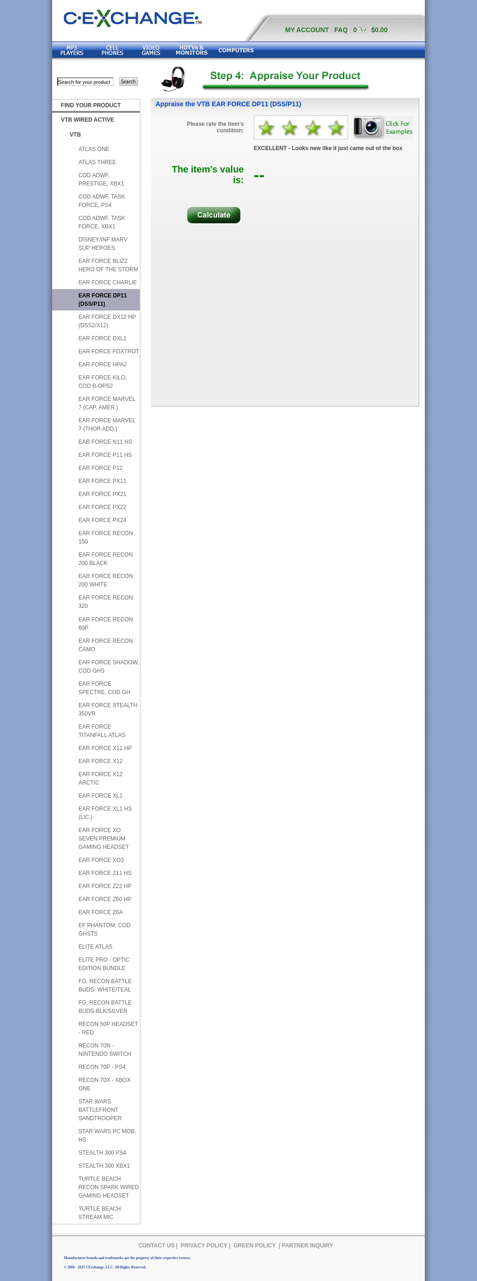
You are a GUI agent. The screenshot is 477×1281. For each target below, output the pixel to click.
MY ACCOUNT (307, 30)
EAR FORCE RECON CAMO (105, 645)
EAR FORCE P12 (100, 468)
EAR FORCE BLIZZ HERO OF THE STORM (108, 265)
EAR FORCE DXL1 (102, 338)
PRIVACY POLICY (204, 1245)
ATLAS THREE (97, 162)
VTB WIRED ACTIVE (87, 120)
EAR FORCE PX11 (102, 481)
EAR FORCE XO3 (100, 860)
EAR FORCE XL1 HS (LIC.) (105, 813)
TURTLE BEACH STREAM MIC (99, 1212)
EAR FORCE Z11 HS (104, 873)
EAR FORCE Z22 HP (104, 886)
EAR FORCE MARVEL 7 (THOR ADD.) (106, 424)
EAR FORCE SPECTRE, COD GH (104, 688)
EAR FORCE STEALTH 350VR (107, 709)
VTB (75, 134)
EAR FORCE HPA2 (102, 364)
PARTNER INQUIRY (307, 1245)
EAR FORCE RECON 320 (105, 601)
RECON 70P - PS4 (101, 1067)
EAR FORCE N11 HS (105, 442)
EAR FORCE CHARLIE (107, 282)
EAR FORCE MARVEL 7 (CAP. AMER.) (106, 403)
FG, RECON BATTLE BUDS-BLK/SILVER (104, 1006)
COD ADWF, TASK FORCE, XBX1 (101, 222)
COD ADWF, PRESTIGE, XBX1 (101, 179)
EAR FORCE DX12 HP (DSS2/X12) (107, 321)
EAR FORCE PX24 (102, 520)
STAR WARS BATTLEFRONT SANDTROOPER (100, 1110)
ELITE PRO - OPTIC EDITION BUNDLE (103, 964)
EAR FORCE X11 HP (105, 748)
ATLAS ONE (93, 149)
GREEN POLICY (254, 1245)
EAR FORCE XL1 (100, 795)
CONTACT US (156, 1245)
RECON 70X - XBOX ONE (104, 1084)
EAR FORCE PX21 (102, 494)
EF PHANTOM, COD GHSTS (104, 929)
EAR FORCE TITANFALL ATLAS (101, 730)
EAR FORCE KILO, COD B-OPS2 (102, 381)
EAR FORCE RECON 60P (105, 623)
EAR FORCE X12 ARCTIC (100, 778)
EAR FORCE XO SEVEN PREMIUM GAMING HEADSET (103, 838)
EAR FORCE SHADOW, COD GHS (108, 666)
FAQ (341, 30)
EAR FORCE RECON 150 (105, 537)
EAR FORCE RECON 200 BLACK (105, 558)
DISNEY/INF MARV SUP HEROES (102, 243)
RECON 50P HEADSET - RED (108, 1028)
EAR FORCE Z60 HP (104, 899)
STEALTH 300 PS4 (102, 1153)
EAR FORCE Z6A (100, 912)
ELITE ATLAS (95, 947)
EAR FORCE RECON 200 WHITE (105, 580)
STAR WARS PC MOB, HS (107, 1135)
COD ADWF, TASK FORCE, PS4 (101, 200)
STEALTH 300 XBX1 (104, 1166)
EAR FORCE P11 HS (105, 455)
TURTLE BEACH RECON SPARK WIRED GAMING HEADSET (108, 1187)
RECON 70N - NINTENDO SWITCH (104, 1049)
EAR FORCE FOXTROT (108, 351)
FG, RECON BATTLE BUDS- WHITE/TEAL (104, 985)
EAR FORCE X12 (100, 761)
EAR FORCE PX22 (102, 507)
